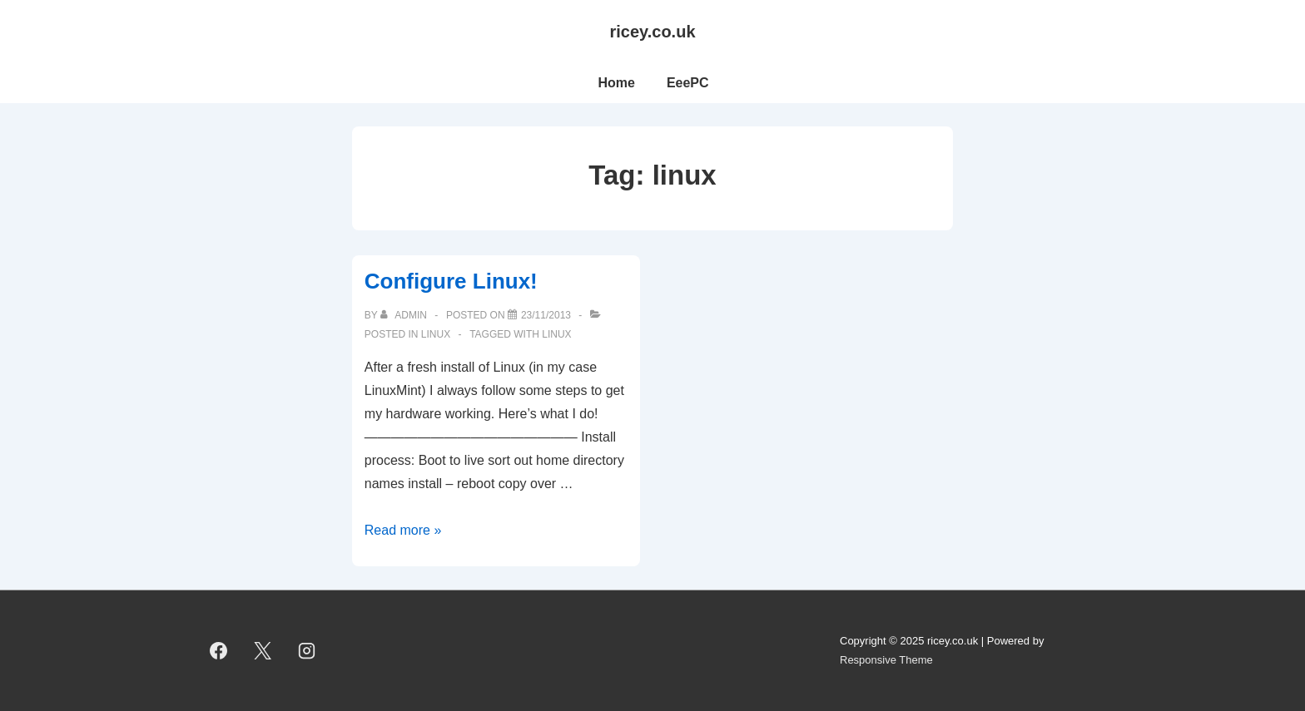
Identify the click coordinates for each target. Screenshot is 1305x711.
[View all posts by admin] (404, 315)
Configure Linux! (451, 281)
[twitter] (263, 651)
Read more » (403, 530)
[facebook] (219, 651)
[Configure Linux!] (546, 315)
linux (435, 334)
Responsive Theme (886, 660)
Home (616, 83)
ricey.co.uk (652, 31)
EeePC (688, 83)
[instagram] (307, 651)
